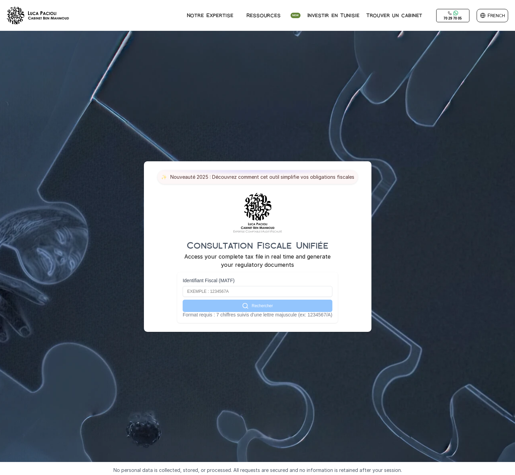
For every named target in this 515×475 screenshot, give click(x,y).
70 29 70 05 (453, 18)
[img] (38, 15)
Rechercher (257, 305)
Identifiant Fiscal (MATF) (208, 280)
